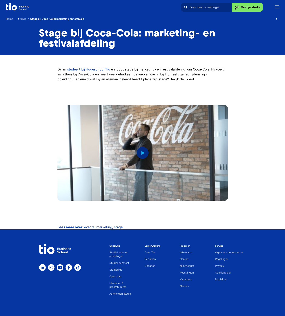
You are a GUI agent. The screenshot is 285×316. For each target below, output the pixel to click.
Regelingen (221, 259)
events (89, 227)
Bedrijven (150, 259)
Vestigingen (187, 272)
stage (118, 227)
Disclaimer (221, 279)
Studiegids (115, 269)
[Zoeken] (185, 7)
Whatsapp (186, 252)
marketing (104, 227)
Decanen (150, 265)
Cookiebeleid (223, 272)
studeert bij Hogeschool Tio (88, 69)
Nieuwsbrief (187, 265)
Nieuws (184, 286)
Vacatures (186, 279)
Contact (184, 259)
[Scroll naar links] (18, 19)
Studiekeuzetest (119, 262)
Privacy (219, 265)
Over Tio (150, 252)
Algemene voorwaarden (229, 252)
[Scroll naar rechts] (276, 19)
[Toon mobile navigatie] (277, 7)
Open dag (115, 276)
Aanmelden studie (120, 293)
